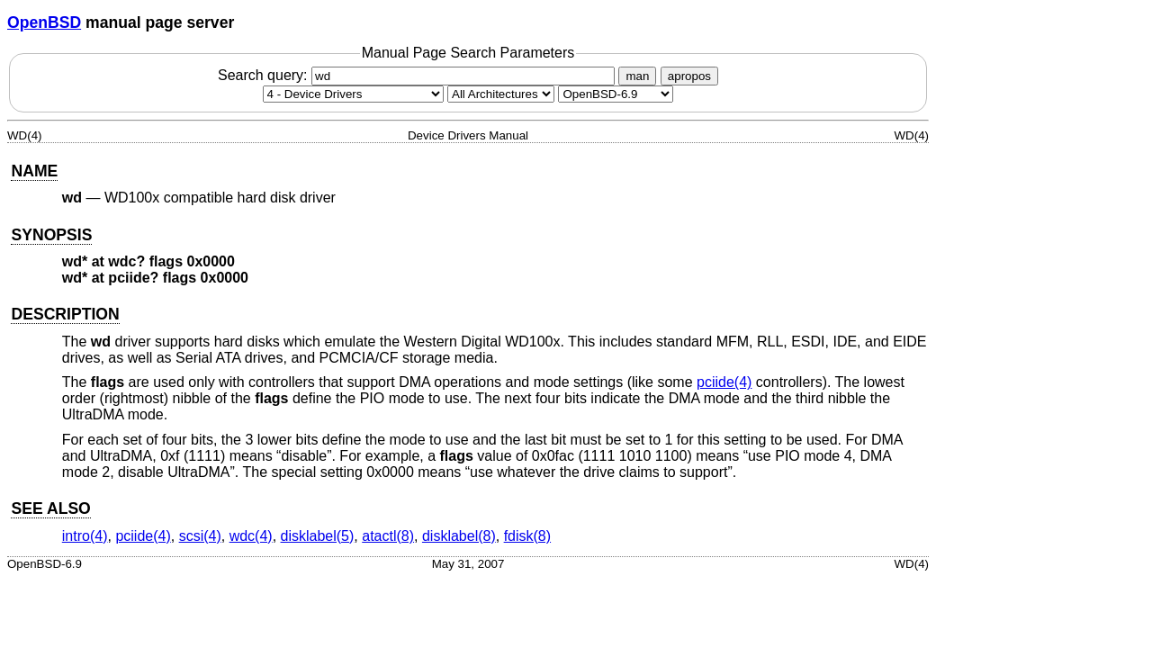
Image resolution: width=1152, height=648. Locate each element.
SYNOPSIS (51, 235)
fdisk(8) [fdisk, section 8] (527, 536)
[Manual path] (615, 94)
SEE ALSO (50, 509)
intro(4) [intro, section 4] (85, 536)
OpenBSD (44, 23)
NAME (34, 171)
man (637, 76)
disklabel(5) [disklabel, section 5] (318, 536)
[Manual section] (353, 94)
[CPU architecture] (500, 94)
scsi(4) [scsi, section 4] (200, 536)
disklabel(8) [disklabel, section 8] (459, 536)
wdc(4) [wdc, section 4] (251, 536)
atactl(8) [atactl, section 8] (388, 536)
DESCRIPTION (65, 314)
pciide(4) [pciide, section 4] (724, 382)
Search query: (418, 75)
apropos (689, 76)
